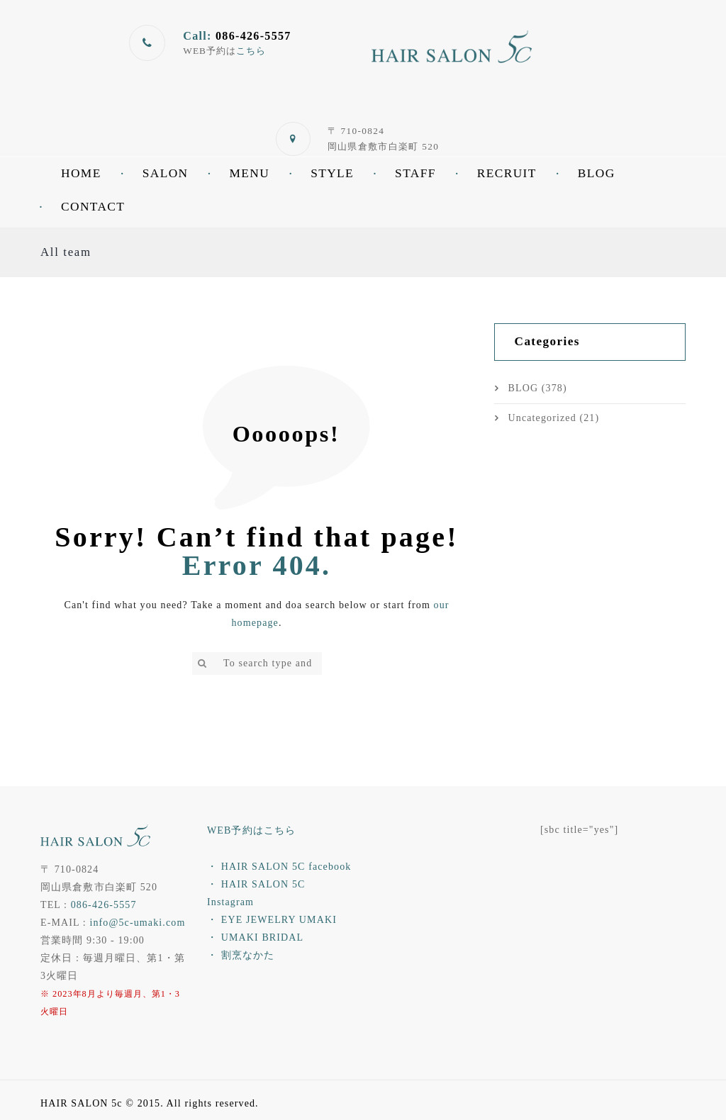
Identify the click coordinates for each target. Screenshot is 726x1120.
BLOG (596, 173)
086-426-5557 (104, 905)
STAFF (415, 173)
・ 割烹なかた (240, 955)
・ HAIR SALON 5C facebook (279, 866)
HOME (81, 173)
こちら (251, 50)
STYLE (332, 173)
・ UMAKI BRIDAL (255, 937)
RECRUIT (507, 173)
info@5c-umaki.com (137, 922)
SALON (166, 173)
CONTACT (93, 206)
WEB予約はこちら (251, 830)
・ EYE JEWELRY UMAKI (272, 919)
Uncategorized (542, 418)
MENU (249, 173)
